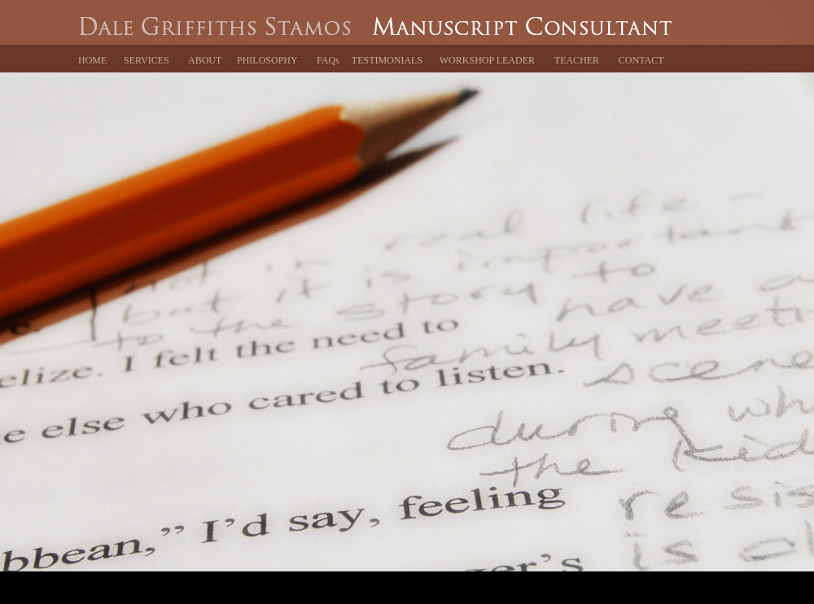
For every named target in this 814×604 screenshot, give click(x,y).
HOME (92, 60)
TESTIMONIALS (387, 60)
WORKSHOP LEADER (487, 60)
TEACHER (576, 60)
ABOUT (204, 60)
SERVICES (146, 60)
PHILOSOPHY (267, 60)
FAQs (328, 60)
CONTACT (641, 60)
